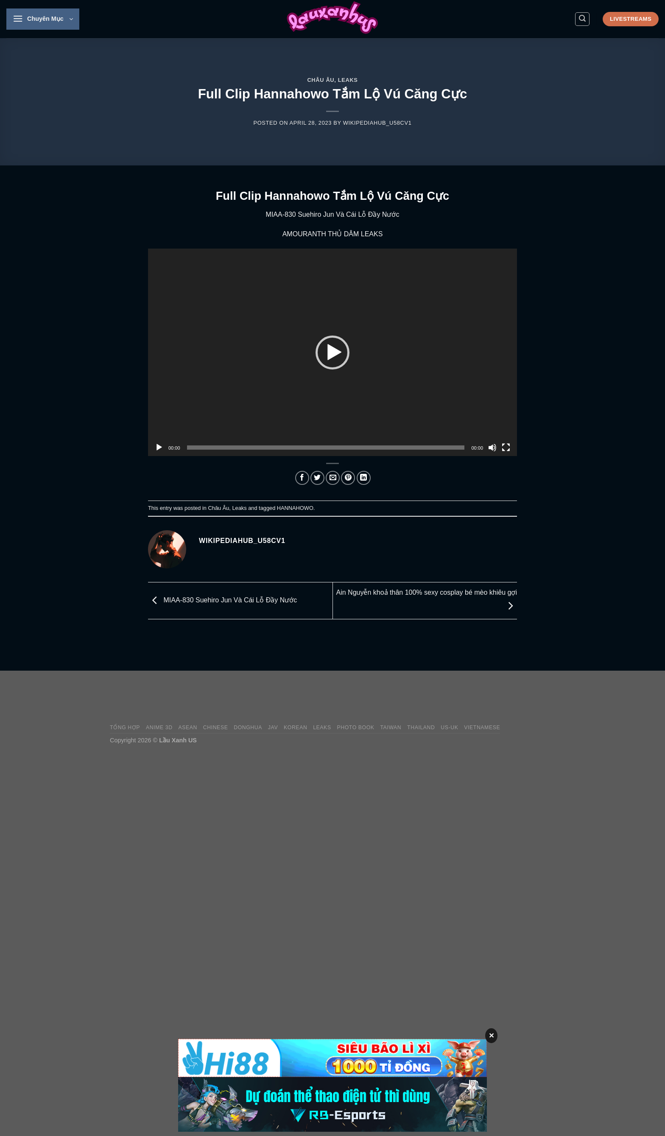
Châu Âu (320, 80)
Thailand (421, 727)
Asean (187, 727)
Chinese (215, 727)
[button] (332, 352)
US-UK (449, 727)
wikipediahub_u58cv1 (377, 123)
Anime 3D (159, 727)
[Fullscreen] (506, 447)
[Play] (159, 447)
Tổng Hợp (125, 727)
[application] (332, 352)
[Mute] (492, 447)
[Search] (582, 19)
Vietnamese (482, 727)
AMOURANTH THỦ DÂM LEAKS (332, 234)
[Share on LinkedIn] (364, 478)
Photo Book (355, 727)
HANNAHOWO (295, 508)
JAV (273, 727)
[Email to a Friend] (333, 478)
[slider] (326, 447)
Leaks (348, 80)
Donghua (248, 727)
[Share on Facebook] (302, 478)
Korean (295, 727)
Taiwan (390, 727)
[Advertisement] (400, 697)
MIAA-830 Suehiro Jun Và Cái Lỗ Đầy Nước (333, 214)
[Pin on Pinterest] (348, 478)
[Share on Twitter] (317, 478)
